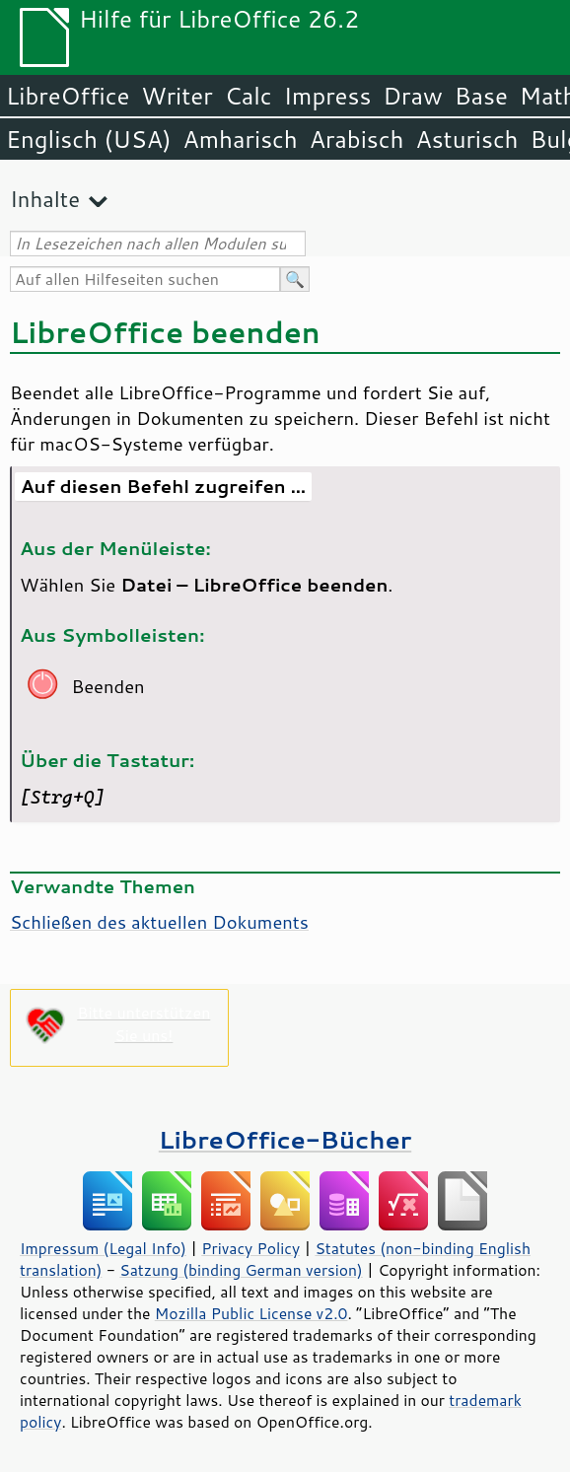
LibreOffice (67, 95)
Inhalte (45, 198)
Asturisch (466, 139)
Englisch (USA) (89, 139)
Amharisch (240, 139)
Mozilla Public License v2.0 (251, 1313)
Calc (248, 95)
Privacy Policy (250, 1248)
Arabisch (357, 139)
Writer (176, 95)
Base (481, 95)
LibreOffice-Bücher (285, 1139)
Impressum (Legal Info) (103, 1248)
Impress (328, 95)
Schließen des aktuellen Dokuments (159, 922)
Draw (412, 95)
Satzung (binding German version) (241, 1270)
